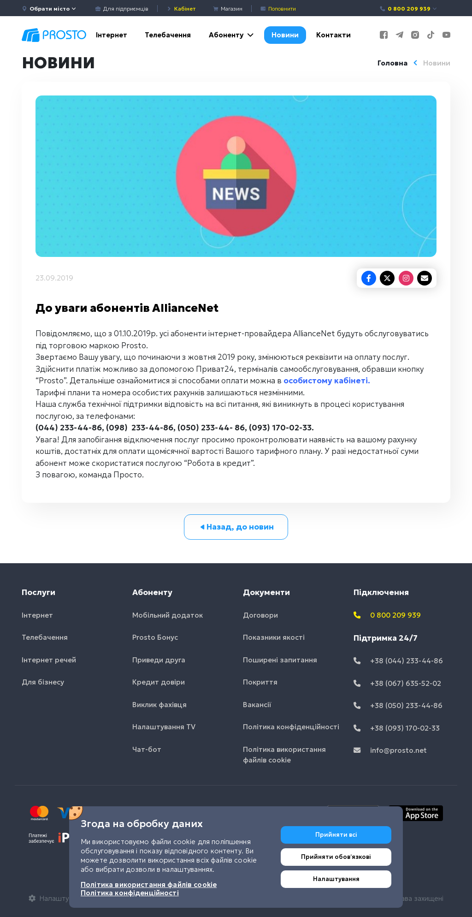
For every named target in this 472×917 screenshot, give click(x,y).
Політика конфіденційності (291, 726)
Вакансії (257, 704)
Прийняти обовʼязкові (336, 857)
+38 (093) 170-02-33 (397, 728)
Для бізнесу (43, 682)
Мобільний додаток (167, 615)
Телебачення (168, 34)
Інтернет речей (49, 659)
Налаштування (336, 879)
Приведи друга (158, 659)
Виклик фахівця (159, 704)
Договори (260, 615)
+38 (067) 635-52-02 (397, 683)
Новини (285, 34)
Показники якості (274, 637)
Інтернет (111, 34)
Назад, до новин (236, 527)
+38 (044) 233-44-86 (398, 660)
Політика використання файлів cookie (284, 754)
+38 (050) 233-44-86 (398, 705)
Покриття (260, 682)
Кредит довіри (158, 682)
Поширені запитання (280, 659)
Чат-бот (146, 749)
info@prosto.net (390, 750)
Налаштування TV (163, 726)
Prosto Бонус (155, 637)
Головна (392, 63)
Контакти (333, 34)
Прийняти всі (336, 835)
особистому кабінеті (325, 380)
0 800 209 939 (408, 8)
